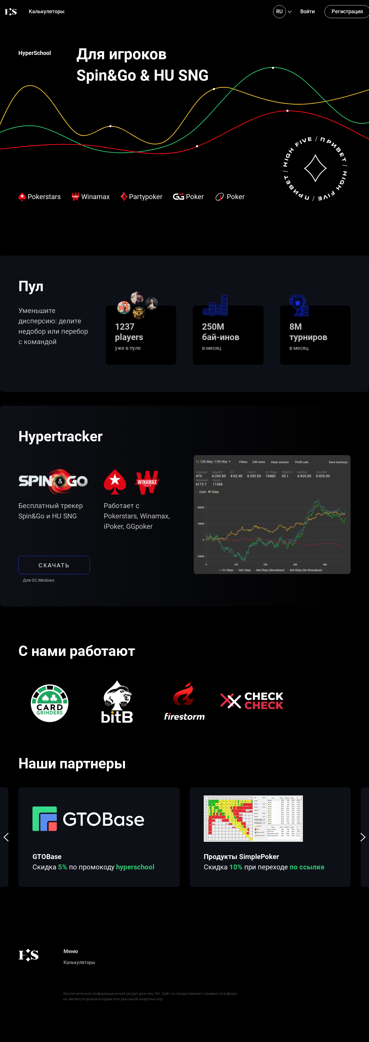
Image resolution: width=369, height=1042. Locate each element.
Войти (307, 11)
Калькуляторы (46, 11)
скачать (54, 565)
